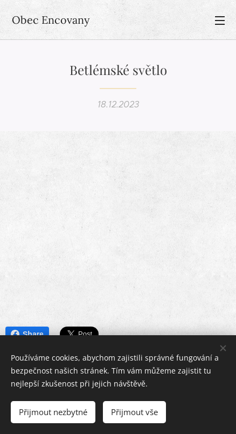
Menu (220, 20)
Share (27, 334)
